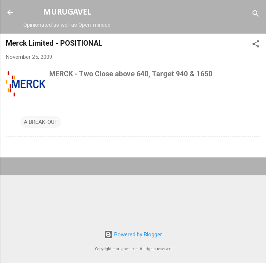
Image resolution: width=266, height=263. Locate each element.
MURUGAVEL (67, 12)
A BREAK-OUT (41, 122)
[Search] (255, 15)
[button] (255, 45)
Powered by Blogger (133, 234)
